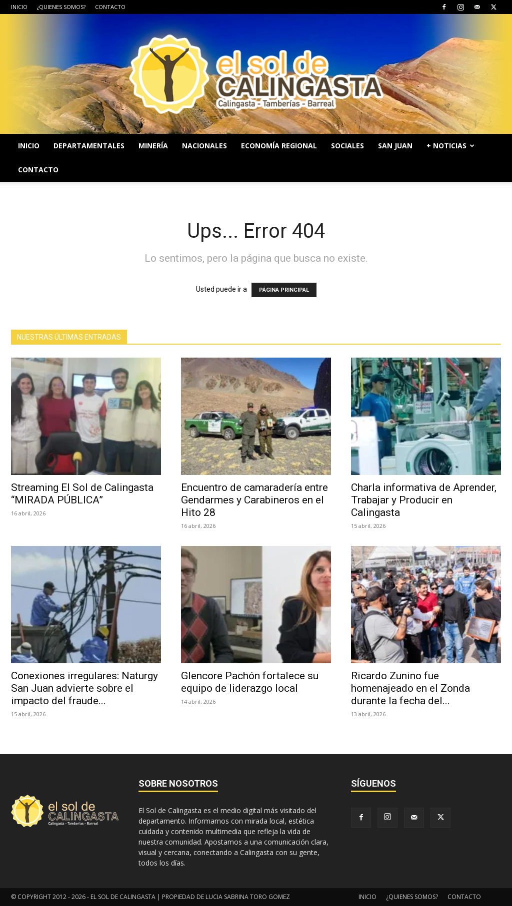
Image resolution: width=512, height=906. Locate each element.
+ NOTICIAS (450, 145)
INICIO (19, 6)
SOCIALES (347, 145)
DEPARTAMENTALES (89, 145)
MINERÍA (153, 145)
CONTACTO (110, 6)
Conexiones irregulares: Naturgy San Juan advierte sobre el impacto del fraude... (84, 688)
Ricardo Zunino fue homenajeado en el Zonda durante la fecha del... (410, 688)
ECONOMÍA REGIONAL (279, 145)
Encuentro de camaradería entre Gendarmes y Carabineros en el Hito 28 (254, 499)
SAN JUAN (395, 145)
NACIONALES (204, 145)
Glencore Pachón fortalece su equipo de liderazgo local (249, 682)
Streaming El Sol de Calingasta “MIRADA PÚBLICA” (82, 493)
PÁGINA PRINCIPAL (284, 290)
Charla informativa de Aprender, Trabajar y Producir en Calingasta (423, 499)
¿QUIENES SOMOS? (61, 6)
